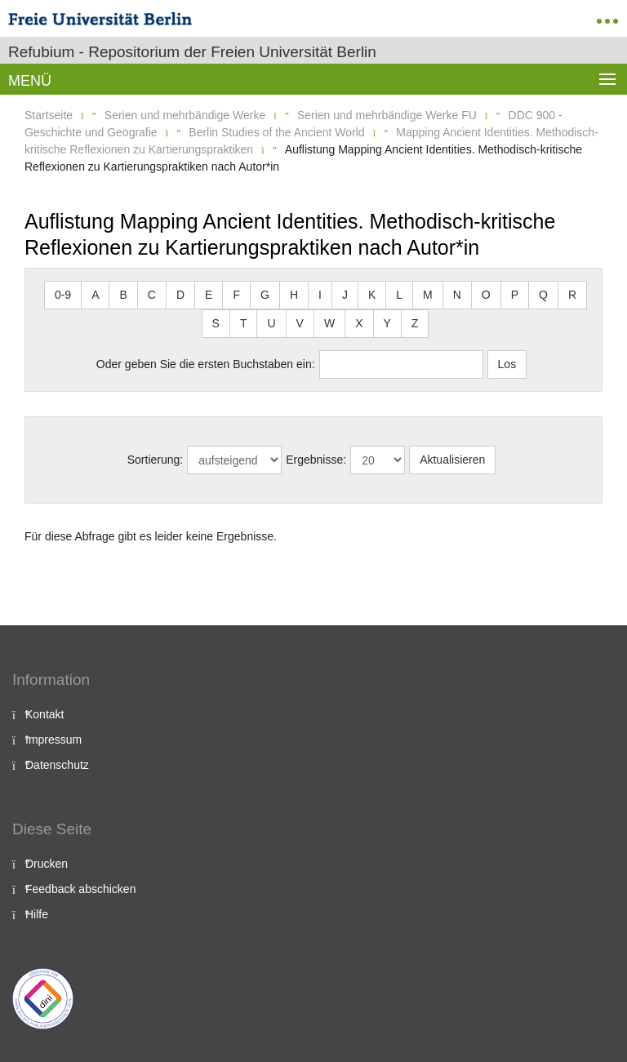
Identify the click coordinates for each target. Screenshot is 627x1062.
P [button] (514, 294)
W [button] (329, 323)
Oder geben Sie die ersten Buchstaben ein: (205, 364)
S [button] (216, 323)
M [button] (428, 294)
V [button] (300, 323)
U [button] (271, 323)
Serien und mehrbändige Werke (184, 115)
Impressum (53, 739)
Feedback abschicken (80, 888)
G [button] (264, 294)
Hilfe (36, 914)
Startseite (48, 115)
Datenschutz (57, 764)
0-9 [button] (63, 294)
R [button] (572, 294)
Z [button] (415, 323)
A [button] (95, 294)
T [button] (243, 323)
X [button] (358, 323)
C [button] (152, 294)
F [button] (236, 294)
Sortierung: (155, 459)
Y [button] (387, 323)
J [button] (345, 294)
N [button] (457, 294)
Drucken (46, 863)
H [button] (294, 294)
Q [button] (543, 294)
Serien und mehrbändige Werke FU (387, 115)
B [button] (123, 294)
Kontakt (44, 714)
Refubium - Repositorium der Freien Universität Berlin (192, 51)
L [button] (399, 294)
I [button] (320, 294)
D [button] (180, 294)
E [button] (208, 294)
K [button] (372, 294)
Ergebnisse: (316, 459)
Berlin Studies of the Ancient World (276, 132)
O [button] (486, 294)
